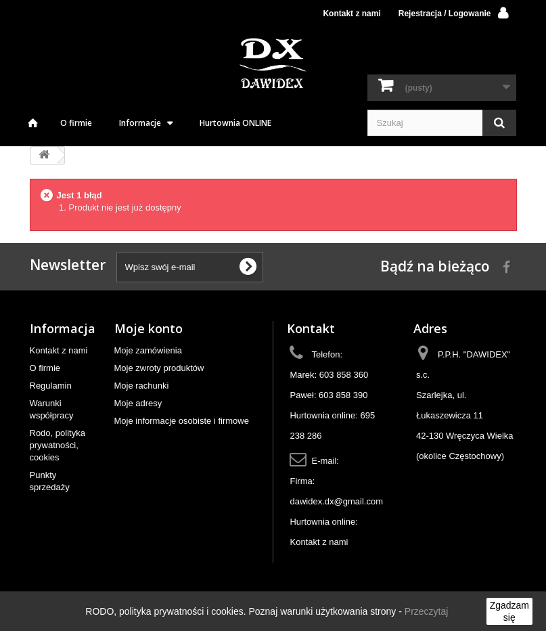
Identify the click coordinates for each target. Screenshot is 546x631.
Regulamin (51, 385)
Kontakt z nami (351, 13)
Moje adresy (138, 403)
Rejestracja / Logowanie (445, 13)
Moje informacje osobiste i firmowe (181, 421)
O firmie (76, 123)
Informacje (140, 123)
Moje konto (148, 328)
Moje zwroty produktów (159, 368)
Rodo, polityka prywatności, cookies (57, 445)
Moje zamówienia (148, 350)
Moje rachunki (141, 385)
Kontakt (311, 328)
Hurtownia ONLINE (235, 123)
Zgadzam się (509, 611)
